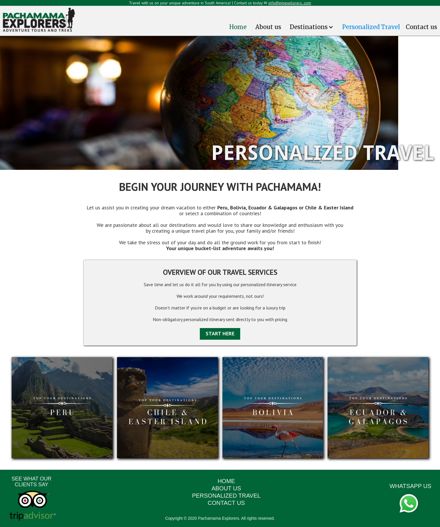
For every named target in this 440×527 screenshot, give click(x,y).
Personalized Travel (371, 27)
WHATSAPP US (410, 486)
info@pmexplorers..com (289, 3)
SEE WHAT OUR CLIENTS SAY (31, 481)
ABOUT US (226, 488)
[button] (311, 27)
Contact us (421, 27)
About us (268, 27)
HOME (226, 481)
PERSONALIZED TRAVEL (226, 495)
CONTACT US (226, 503)
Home (238, 27)
